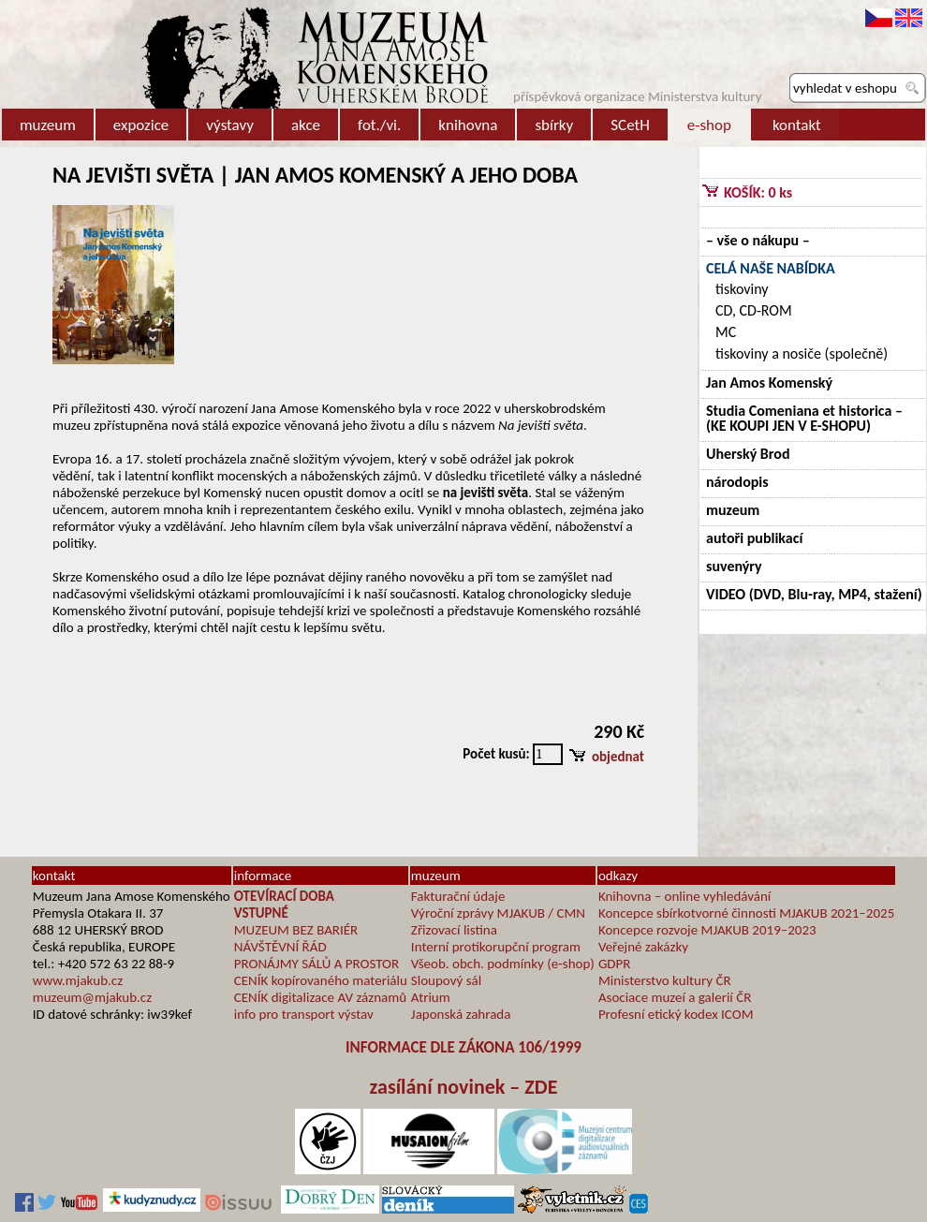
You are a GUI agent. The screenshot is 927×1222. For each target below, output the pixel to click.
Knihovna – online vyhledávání (684, 896)
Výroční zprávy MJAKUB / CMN (498, 913)
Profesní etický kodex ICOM (676, 1014)
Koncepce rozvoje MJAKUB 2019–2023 (707, 929)
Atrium (430, 997)
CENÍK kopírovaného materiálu (320, 980)
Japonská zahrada (461, 1014)
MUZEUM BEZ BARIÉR (296, 929)
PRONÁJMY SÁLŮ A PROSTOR (316, 963)
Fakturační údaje (458, 896)
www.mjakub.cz (78, 980)
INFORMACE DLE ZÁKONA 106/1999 (463, 1047)
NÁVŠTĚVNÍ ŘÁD (280, 946)
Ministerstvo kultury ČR (664, 980)
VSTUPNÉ (261, 913)
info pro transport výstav (304, 1014)
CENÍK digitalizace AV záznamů (320, 997)
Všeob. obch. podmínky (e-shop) (503, 963)
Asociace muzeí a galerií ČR (674, 997)
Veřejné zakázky (643, 946)
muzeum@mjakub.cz (92, 997)
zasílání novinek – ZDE (464, 1086)
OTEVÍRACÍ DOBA (284, 896)
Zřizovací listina (454, 929)
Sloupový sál (446, 980)
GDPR (614, 963)
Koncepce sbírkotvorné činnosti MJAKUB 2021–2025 (746, 913)
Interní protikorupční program (496, 946)
